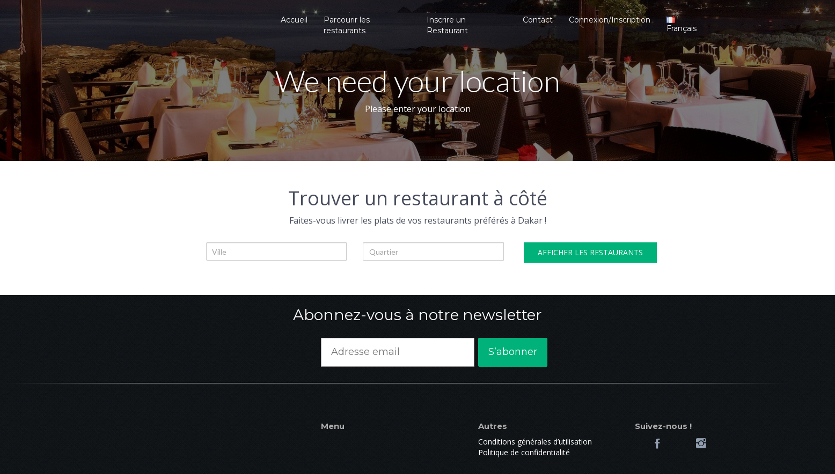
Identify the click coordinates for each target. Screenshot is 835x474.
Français (681, 25)
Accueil (294, 20)
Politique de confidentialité (524, 452)
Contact (538, 20)
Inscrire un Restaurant (447, 25)
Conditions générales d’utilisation (535, 441)
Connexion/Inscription (609, 20)
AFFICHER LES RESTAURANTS (590, 252)
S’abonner (512, 352)
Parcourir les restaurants (347, 25)
